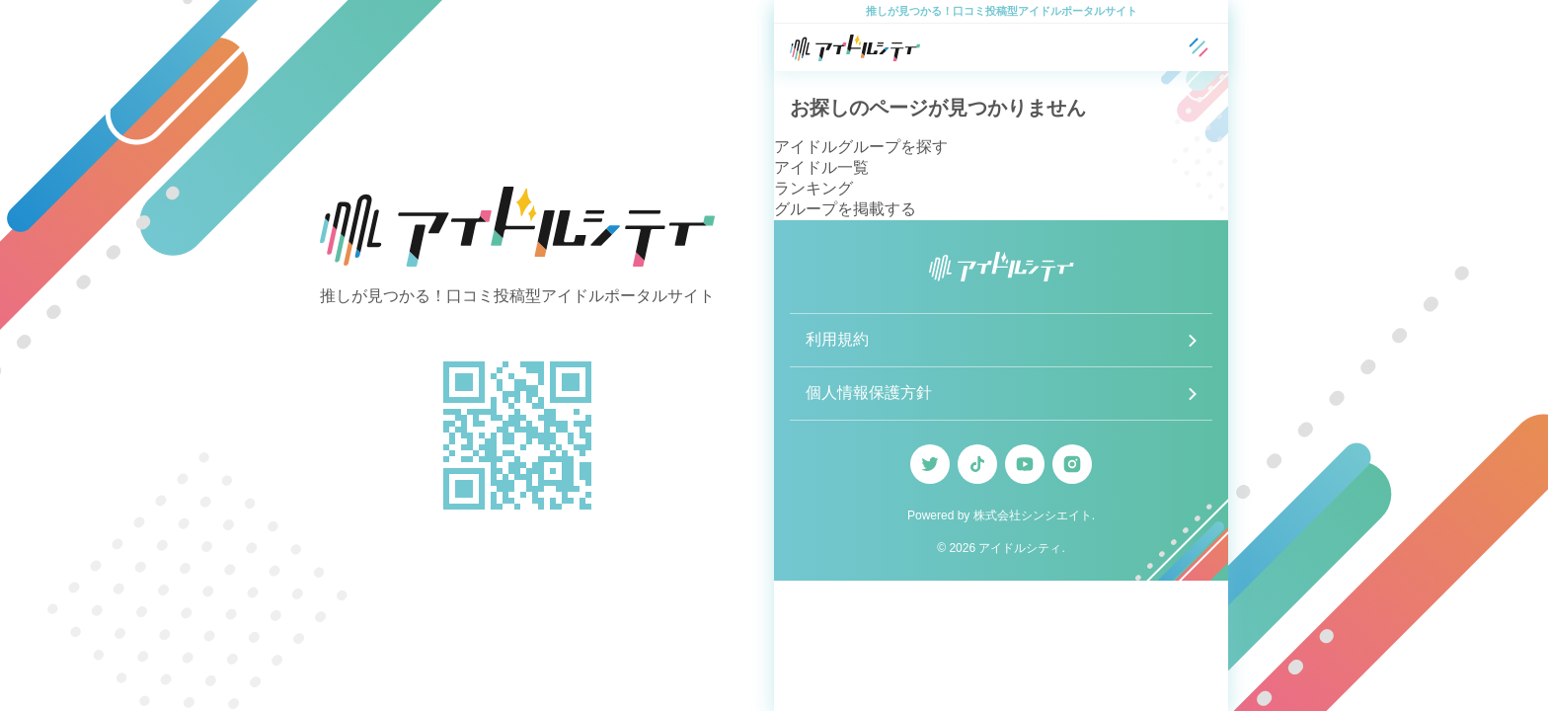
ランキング (813, 188)
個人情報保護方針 (869, 392)
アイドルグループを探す (861, 146)
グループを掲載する (845, 208)
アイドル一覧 (821, 167)
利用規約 (837, 339)
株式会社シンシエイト (1032, 515)
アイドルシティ (1019, 548)
